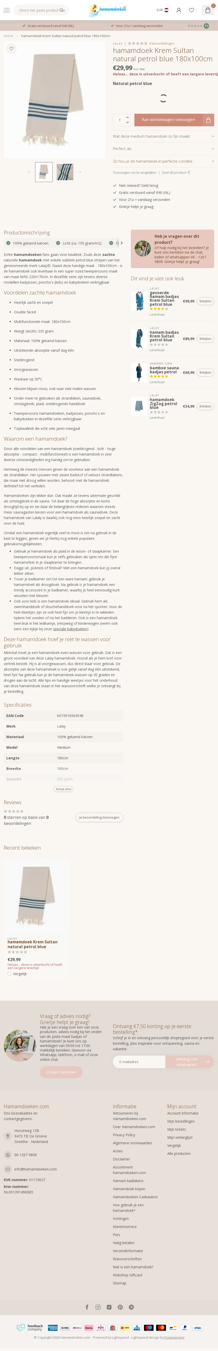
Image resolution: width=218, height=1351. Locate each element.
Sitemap (119, 1283)
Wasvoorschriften (127, 1258)
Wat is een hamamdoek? (133, 1267)
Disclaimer (121, 1159)
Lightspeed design (145, 1337)
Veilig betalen (123, 1242)
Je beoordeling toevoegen (99, 817)
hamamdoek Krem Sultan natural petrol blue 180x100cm (65, 36)
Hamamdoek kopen (129, 1188)
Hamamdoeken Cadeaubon (135, 1196)
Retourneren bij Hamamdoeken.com (129, 1116)
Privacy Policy (124, 1134)
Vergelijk (20, 974)
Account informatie (183, 1113)
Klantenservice (125, 1226)
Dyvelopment (174, 1337)
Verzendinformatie (128, 1250)
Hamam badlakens (128, 1180)
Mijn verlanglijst (180, 1137)
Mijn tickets (176, 1129)
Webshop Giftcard (127, 1275)
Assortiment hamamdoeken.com (129, 1170)
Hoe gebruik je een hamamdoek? (128, 1208)
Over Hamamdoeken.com (134, 1126)
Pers (116, 1234)
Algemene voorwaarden (132, 1142)
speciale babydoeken (70, 628)
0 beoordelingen (162, 43)
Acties (118, 1151)
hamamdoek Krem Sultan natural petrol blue (33, 944)
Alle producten (179, 1153)
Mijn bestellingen (181, 1121)
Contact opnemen (61, 1072)
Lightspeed (120, 1337)
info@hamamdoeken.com (35, 1169)
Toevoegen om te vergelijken (135, 172)
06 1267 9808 (25, 1154)
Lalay (118, 43)
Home (8, 36)
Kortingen (121, 1218)
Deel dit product (176, 172)
